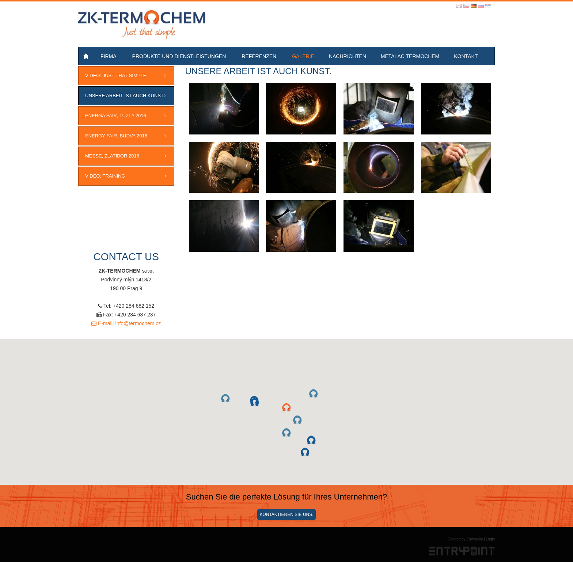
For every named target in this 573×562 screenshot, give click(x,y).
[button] (286, 407)
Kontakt (466, 56)
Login (490, 539)
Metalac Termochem (410, 56)
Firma (108, 56)
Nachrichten (347, 56)
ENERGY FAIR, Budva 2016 (116, 135)
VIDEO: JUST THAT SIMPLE (115, 75)
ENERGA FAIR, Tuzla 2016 (115, 115)
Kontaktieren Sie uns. (286, 514)
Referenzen (259, 56)
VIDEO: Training (105, 176)
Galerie (303, 56)
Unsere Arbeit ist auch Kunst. (124, 95)
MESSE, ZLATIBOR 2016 (112, 156)
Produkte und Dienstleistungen (179, 56)
